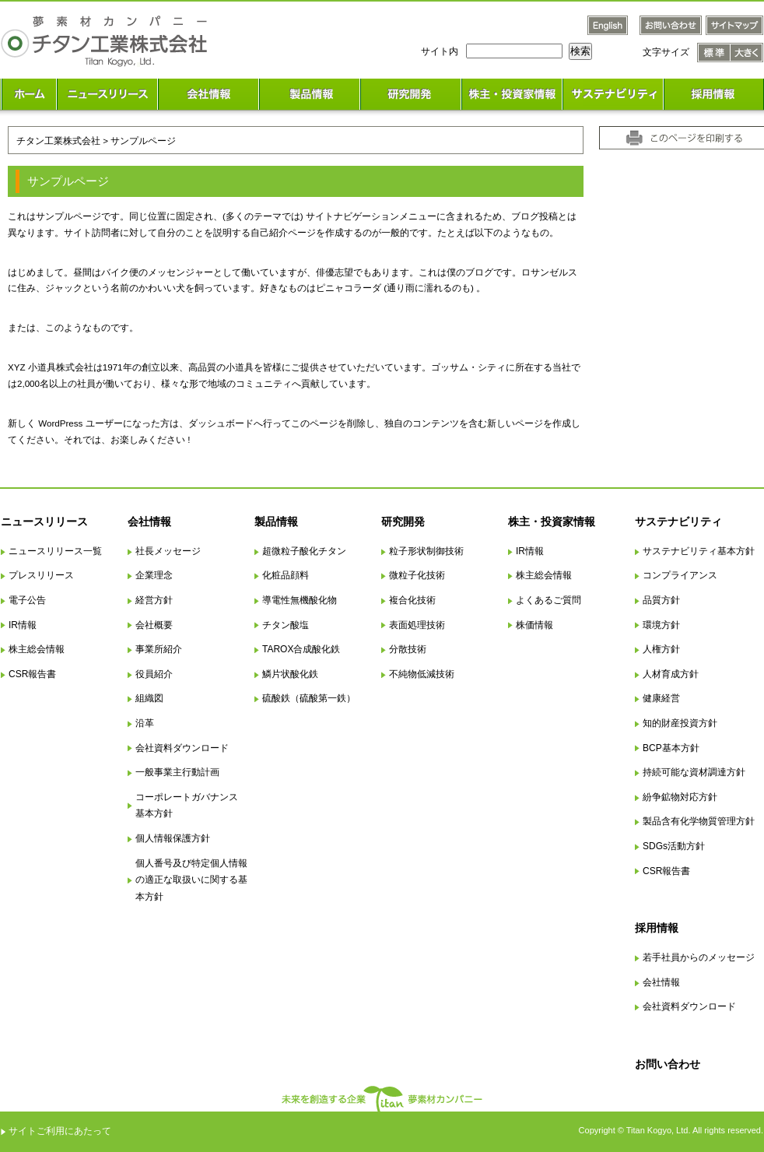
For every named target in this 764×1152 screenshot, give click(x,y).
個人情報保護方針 (172, 838)
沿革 (144, 723)
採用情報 (656, 928)
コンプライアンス (680, 575)
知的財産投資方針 (680, 723)
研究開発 (403, 521)
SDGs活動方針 (674, 846)
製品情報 (276, 521)
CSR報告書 (32, 674)
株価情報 (534, 625)
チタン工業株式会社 (58, 140)
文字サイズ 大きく (747, 52)
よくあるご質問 (548, 600)
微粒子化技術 (417, 575)
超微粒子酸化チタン (304, 551)
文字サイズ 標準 (714, 52)
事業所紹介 (158, 649)
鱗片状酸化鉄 (290, 674)
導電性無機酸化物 (299, 600)
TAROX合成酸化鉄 (301, 649)
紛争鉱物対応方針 (680, 797)
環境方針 (661, 625)
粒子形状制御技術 (426, 551)
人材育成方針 (671, 674)
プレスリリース (41, 575)
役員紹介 (154, 674)
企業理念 (154, 575)
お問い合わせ (667, 1064)
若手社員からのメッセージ (699, 957)
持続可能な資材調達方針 (694, 772)
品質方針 (661, 600)
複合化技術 (412, 600)
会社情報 (149, 521)
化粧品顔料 (285, 575)
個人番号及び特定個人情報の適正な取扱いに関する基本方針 (191, 880)
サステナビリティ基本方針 (699, 551)
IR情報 (23, 625)
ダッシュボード (221, 423)
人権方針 (661, 649)
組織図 (149, 698)
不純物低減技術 (421, 674)
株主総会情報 (37, 649)
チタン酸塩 (285, 625)
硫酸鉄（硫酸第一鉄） (309, 698)
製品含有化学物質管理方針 (699, 821)
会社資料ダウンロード (182, 748)
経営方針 (154, 600)
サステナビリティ (678, 521)
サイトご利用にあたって (60, 1131)
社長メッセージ (168, 551)
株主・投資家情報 (551, 521)
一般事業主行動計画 (177, 772)
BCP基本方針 (671, 748)
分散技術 (407, 649)
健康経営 (661, 698)
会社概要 (154, 625)
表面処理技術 (417, 625)
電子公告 (27, 600)
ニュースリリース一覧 (55, 551)
